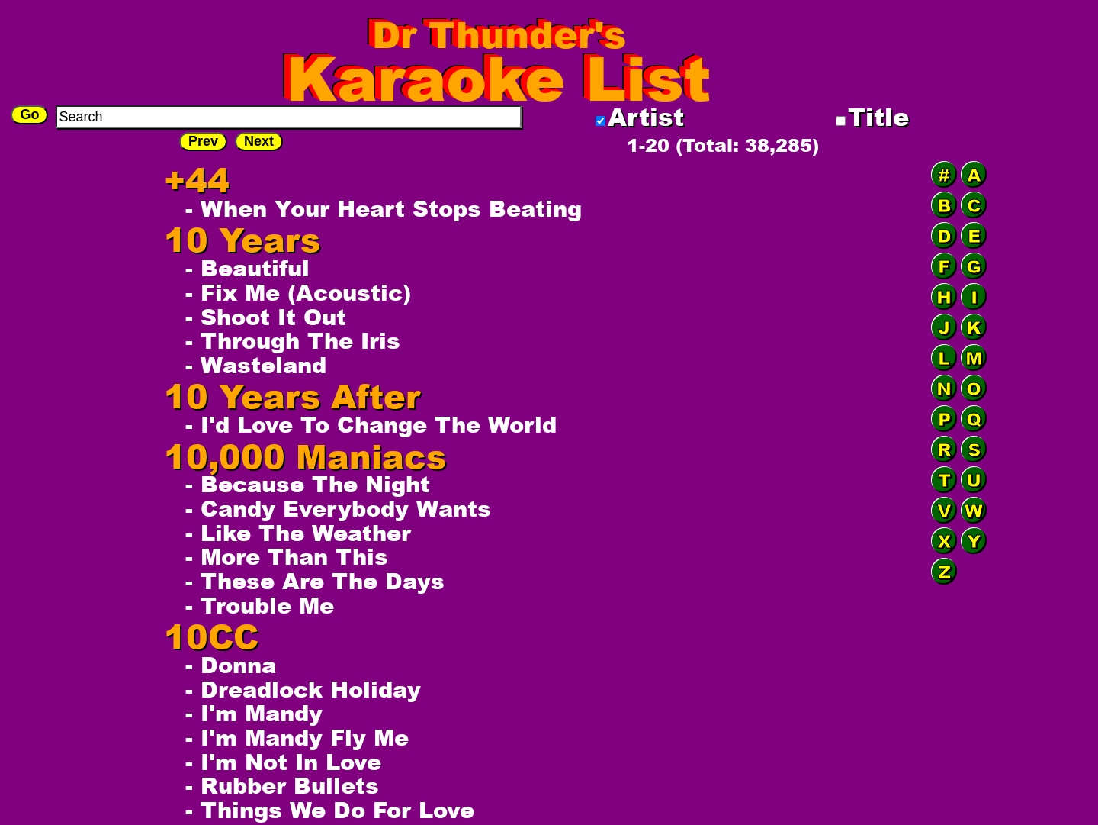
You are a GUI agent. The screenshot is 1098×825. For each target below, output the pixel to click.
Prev (203, 141)
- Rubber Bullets (282, 785)
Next (259, 141)
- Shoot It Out (265, 316)
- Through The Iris (292, 340)
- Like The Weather (298, 532)
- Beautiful (247, 268)
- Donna (230, 664)
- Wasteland (255, 365)
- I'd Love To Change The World (371, 424)
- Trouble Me (259, 605)
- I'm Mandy (254, 713)
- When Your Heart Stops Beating (383, 208)
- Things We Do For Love (329, 809)
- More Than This (286, 556)
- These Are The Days (315, 581)
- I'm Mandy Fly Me (297, 737)
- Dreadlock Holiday (303, 689)
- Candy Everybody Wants (338, 508)
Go (29, 114)
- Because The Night (307, 484)
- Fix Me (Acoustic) (298, 292)
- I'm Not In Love (283, 761)
